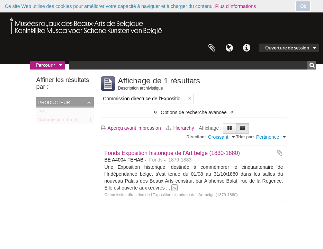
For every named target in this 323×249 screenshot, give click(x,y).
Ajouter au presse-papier (279, 152)
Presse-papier (212, 48)
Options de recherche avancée (194, 112)
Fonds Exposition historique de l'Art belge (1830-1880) (172, 153)
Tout (42, 112)
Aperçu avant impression (131, 128)
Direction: (196, 137)
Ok (303, 6)
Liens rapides (246, 48)
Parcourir (45, 65)
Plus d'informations (235, 6)
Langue (229, 48)
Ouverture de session (287, 48)
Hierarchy (181, 128)
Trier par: (245, 137)
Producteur (54, 102)
